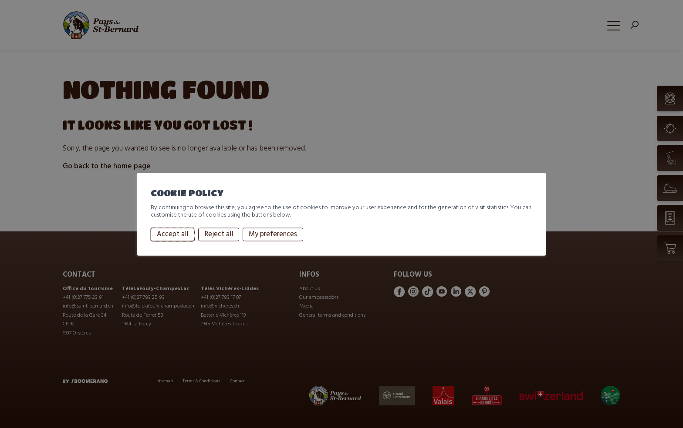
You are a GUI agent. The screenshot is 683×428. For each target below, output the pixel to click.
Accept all (172, 234)
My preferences (273, 234)
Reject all (218, 234)
